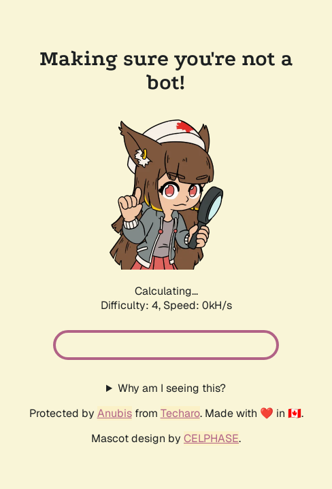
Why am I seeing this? (172, 388)
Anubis (114, 413)
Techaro (180, 413)
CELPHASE (211, 438)
